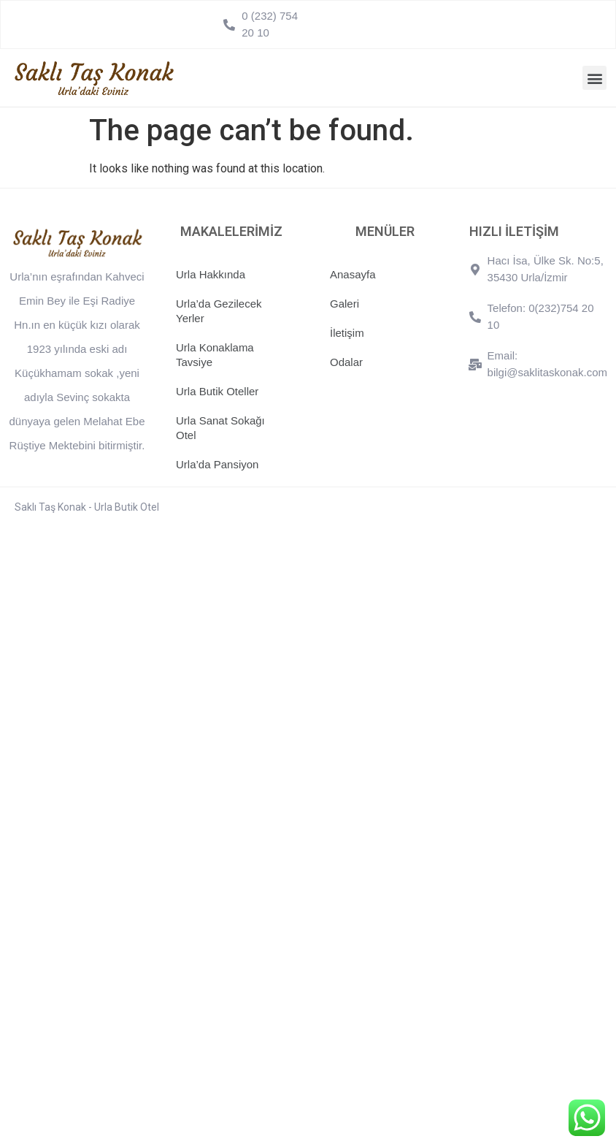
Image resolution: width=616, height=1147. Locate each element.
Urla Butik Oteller (217, 391)
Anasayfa (353, 274)
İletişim (347, 333)
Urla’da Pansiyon (217, 464)
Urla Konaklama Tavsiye (215, 354)
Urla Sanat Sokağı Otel (220, 427)
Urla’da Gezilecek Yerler (219, 310)
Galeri (344, 303)
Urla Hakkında (210, 274)
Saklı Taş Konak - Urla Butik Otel (87, 507)
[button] (594, 78)
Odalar (346, 362)
